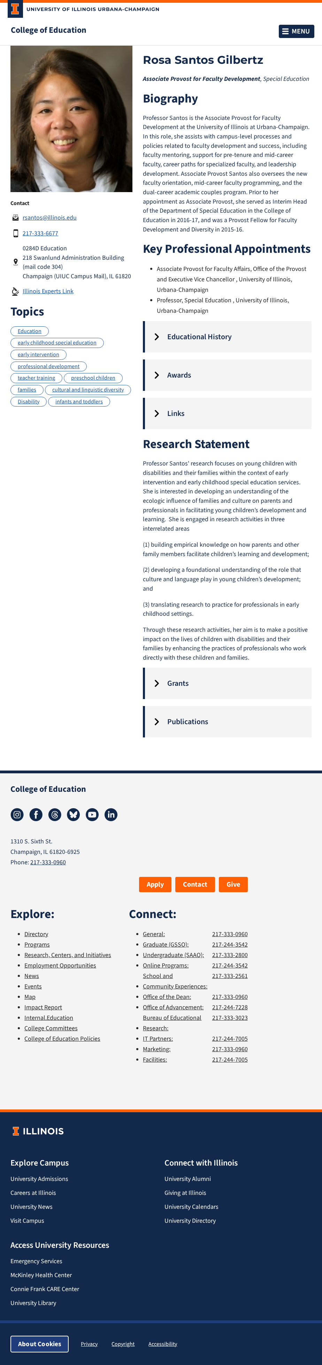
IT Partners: (158, 1038)
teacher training (36, 377)
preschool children (93, 377)
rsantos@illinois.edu (50, 217)
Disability (28, 401)
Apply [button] (155, 884)
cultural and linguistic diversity (88, 389)
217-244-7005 (230, 1038)
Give (233, 884)
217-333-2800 (230, 955)
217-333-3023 (230, 1018)
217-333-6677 (40, 233)
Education (29, 331)
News (31, 976)
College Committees (51, 1028)
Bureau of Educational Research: (172, 1023)
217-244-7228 (230, 1007)
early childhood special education (57, 342)
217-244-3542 (230, 944)
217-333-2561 (230, 976)
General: (154, 934)
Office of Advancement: (173, 1007)
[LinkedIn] (111, 819)
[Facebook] (36, 819)
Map (30, 997)
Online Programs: (166, 965)
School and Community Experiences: (175, 981)
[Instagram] (17, 819)
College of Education (48, 30)
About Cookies (39, 1344)
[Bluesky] (73, 819)
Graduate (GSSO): (166, 944)
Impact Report (43, 1007)
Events (33, 986)
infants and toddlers (79, 401)
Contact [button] (195, 884)
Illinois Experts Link (48, 291)
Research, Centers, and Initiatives (67, 955)
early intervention (38, 354)
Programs (37, 944)
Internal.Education (48, 1018)
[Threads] (54, 819)
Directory (36, 934)
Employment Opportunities (60, 965)
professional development (48, 366)
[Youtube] (92, 819)
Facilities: (155, 1059)
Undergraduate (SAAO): (173, 955)
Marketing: (156, 1049)
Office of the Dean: (167, 997)
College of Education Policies (62, 1038)
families (27, 389)
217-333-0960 (48, 862)
